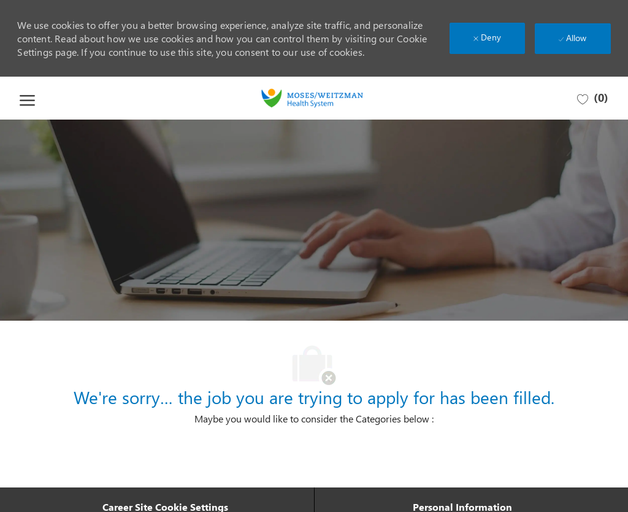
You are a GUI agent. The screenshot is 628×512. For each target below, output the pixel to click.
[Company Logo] (312, 98)
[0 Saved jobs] (592, 98)
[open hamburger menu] (27, 98)
